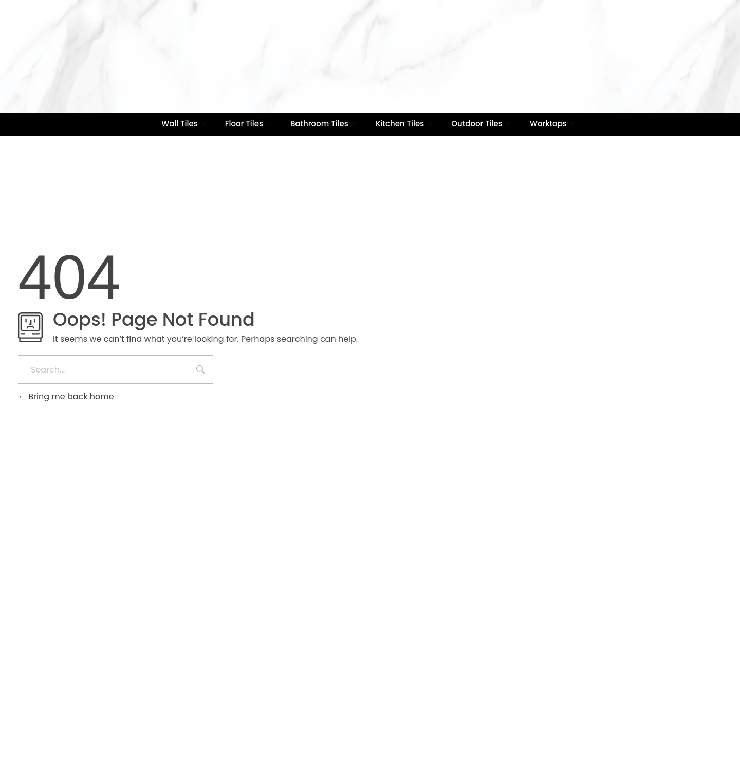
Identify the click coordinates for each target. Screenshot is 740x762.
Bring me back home (66, 396)
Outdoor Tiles (481, 123)
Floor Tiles (248, 123)
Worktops (553, 123)
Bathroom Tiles (323, 123)
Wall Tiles (184, 123)
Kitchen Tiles (404, 123)
